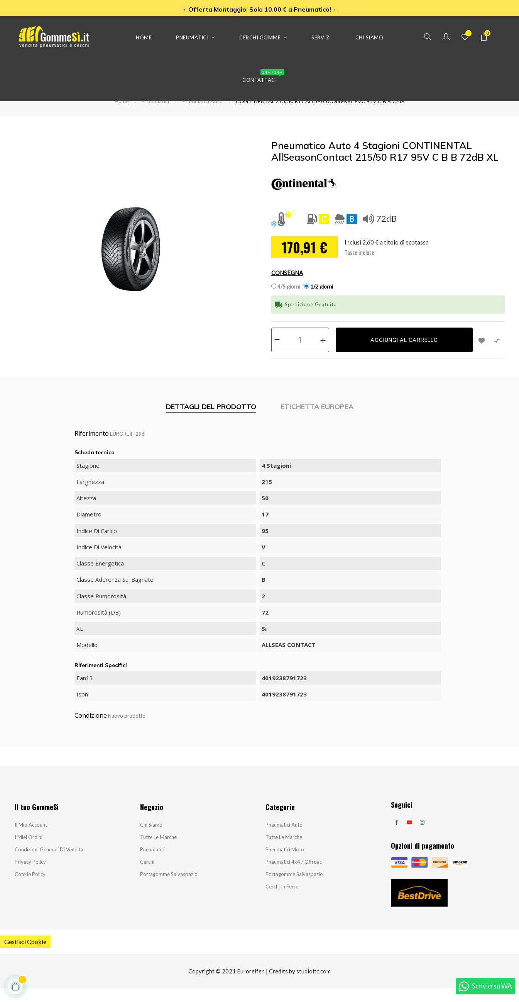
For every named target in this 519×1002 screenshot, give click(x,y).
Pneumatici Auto (284, 838)
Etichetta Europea (317, 419)
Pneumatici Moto (284, 863)
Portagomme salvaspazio (169, 888)
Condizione (90, 729)
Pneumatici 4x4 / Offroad (294, 875)
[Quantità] (300, 353)
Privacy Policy (30, 875)
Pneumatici (152, 863)
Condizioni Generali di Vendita (49, 863)
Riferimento (91, 447)
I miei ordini (28, 850)
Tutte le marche (158, 850)
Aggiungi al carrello (404, 353)
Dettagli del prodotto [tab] (211, 419)
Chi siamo (151, 838)
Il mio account (31, 838)
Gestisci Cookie (25, 955)
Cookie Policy (30, 888)
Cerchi (147, 875)
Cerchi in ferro (282, 900)
